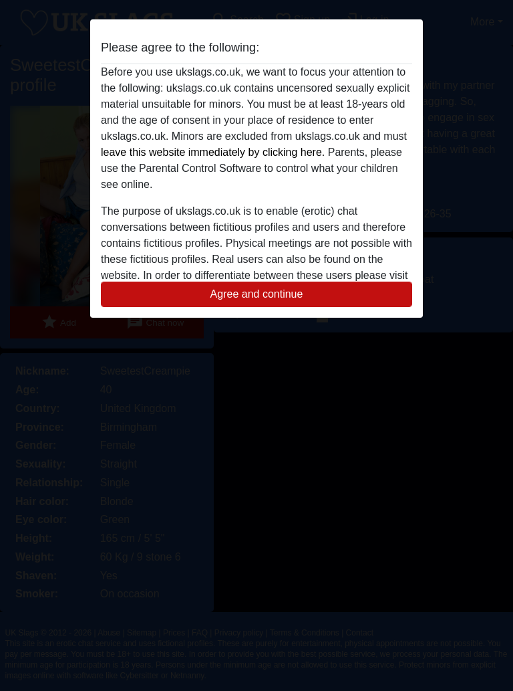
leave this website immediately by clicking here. (213, 152)
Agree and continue (256, 294)
